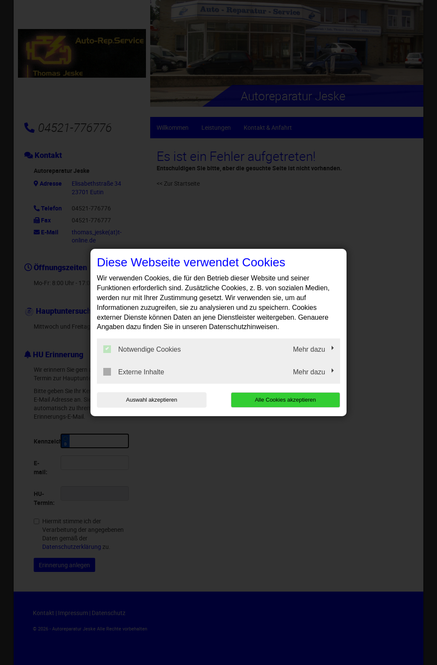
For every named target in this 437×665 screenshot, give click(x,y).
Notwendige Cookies (142, 349)
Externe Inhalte (133, 372)
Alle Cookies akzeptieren (285, 400)
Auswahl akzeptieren (151, 400)
